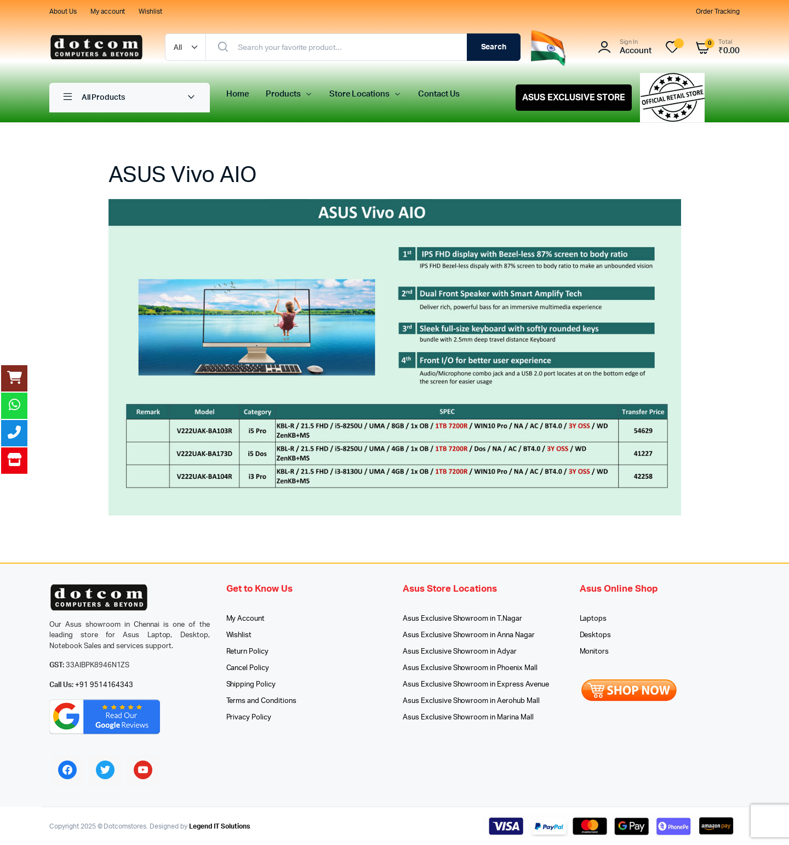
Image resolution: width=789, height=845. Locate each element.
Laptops (593, 618)
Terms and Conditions (261, 701)
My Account (245, 618)
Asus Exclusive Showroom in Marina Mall (468, 717)
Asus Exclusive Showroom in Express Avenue (476, 684)
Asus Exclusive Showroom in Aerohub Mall (471, 701)
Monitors (594, 651)
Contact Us (439, 94)
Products (283, 94)
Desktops (595, 635)
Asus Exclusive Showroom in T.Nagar (462, 618)
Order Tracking (718, 11)
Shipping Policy (251, 684)
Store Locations (359, 94)
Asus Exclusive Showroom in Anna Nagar (469, 635)
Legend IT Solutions (219, 826)
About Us (63, 11)
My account (107, 11)
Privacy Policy (249, 717)
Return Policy (247, 651)
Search (494, 47)
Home (237, 94)
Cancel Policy (248, 668)
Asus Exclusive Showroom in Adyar (460, 651)
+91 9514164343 (104, 685)
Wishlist (150, 11)
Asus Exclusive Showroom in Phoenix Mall (470, 668)
